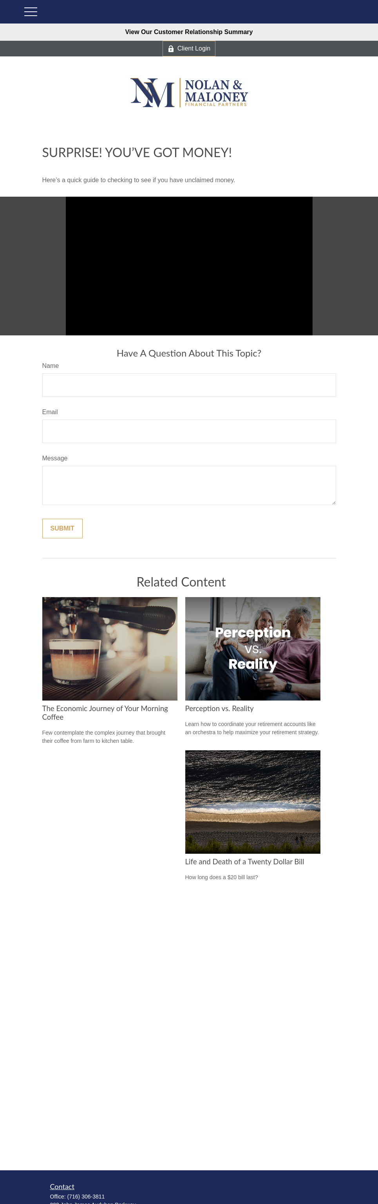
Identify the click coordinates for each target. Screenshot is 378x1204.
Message (55, 458)
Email (50, 412)
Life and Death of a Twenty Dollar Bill (244, 861)
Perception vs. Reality (219, 708)
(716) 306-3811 (86, 1196)
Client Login (189, 48)
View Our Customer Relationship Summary (189, 32)
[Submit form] (62, 528)
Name (50, 365)
